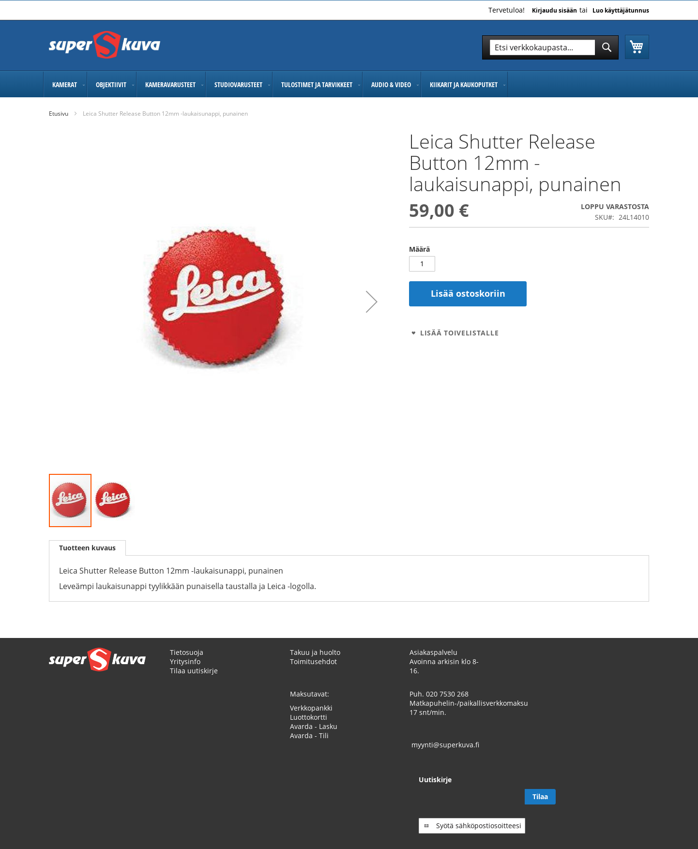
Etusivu (58, 113)
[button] (371, 302)
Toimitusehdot (313, 670)
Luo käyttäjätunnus (620, 11)
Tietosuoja (186, 661)
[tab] (87, 548)
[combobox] (550, 47)
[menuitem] (65, 84)
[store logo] (104, 45)
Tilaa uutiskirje (194, 679)
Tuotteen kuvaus (87, 547)
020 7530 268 (447, 703)
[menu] (349, 84)
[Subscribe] (633, 806)
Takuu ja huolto (315, 661)
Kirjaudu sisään (554, 11)
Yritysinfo (185, 670)
